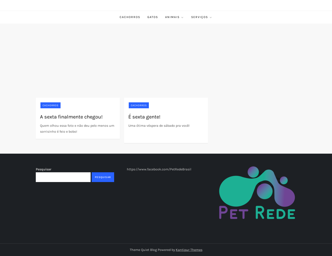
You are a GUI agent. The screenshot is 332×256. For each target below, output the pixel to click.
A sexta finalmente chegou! (71, 117)
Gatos (152, 17)
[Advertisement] (166, 55)
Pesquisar (43, 169)
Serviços (201, 17)
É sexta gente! (144, 117)
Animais (174, 17)
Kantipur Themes (189, 250)
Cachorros (130, 17)
